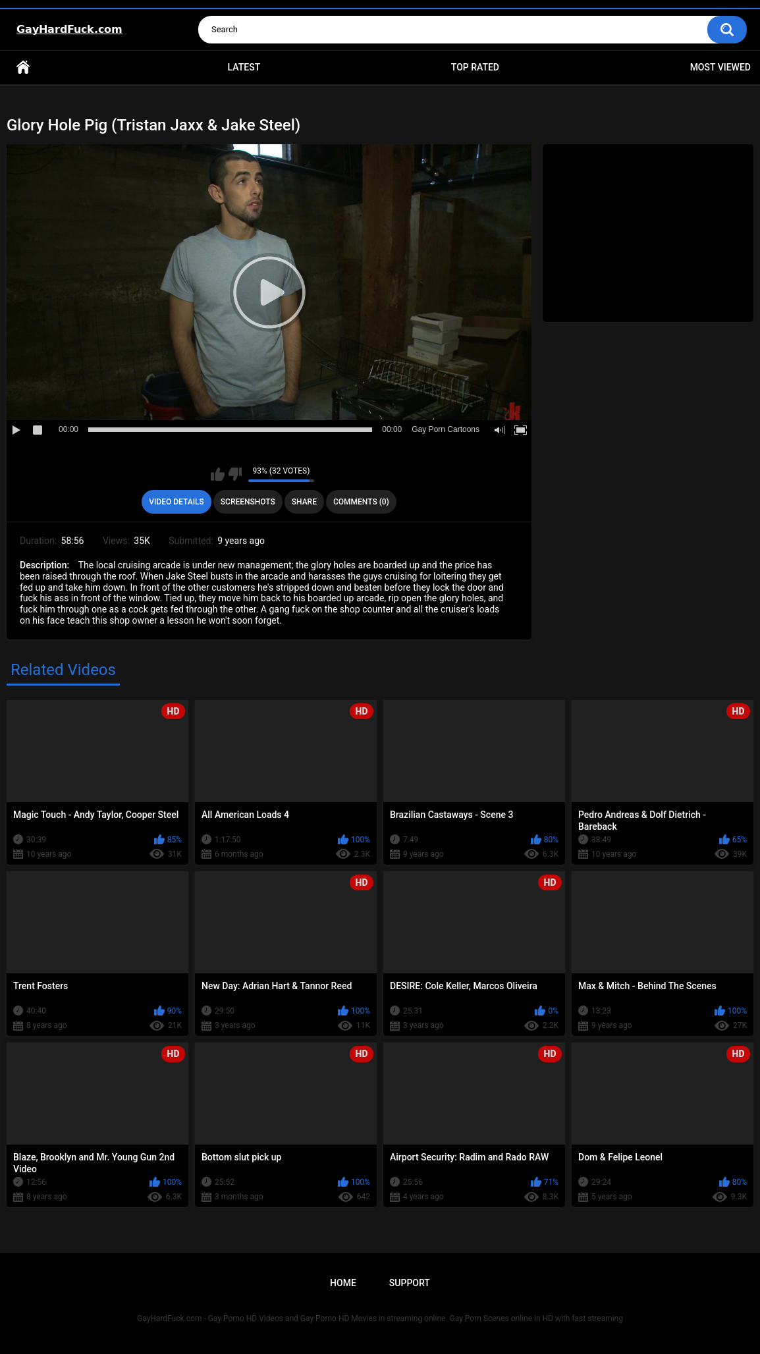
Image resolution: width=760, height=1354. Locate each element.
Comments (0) (361, 501)
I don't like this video (235, 474)
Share (304, 501)
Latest (244, 67)
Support (409, 1283)
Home (23, 67)
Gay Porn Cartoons (445, 429)
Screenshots (248, 501)
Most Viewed (720, 67)
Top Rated (475, 67)
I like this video (218, 474)
